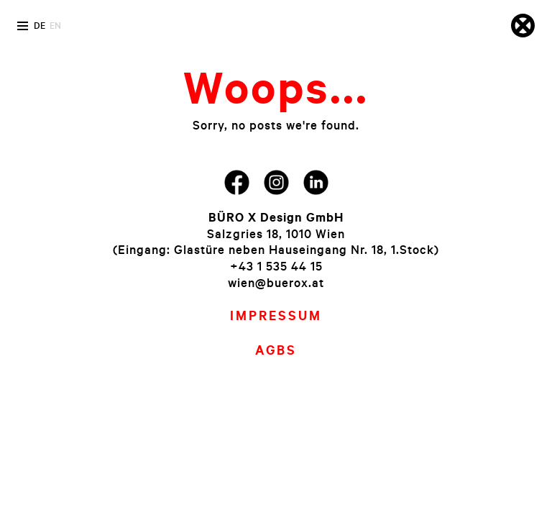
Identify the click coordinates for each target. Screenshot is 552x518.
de (39, 25)
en (55, 25)
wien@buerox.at (276, 282)
